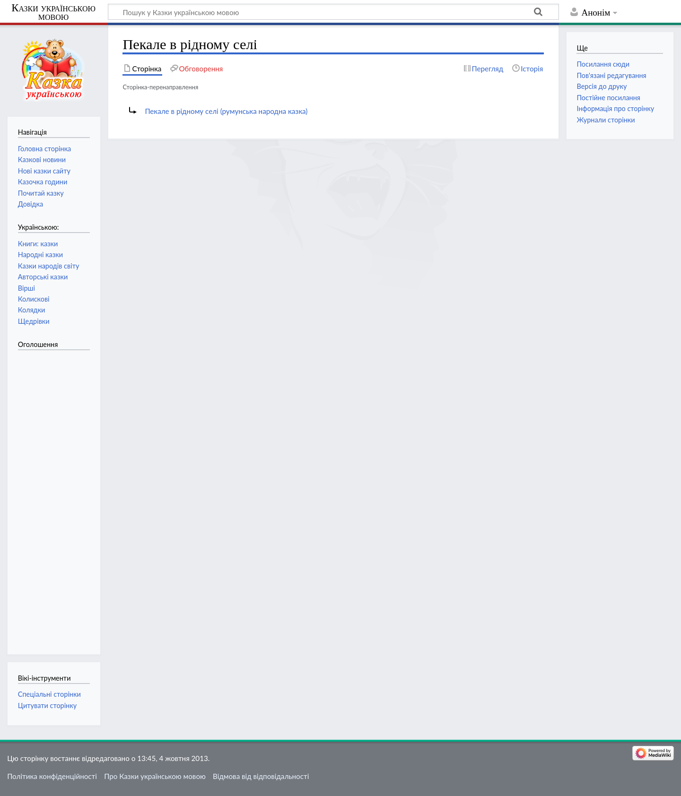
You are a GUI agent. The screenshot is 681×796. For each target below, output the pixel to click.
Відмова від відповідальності (261, 776)
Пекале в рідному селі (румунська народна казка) (226, 111)
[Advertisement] (56, 497)
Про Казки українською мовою (155, 776)
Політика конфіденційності (52, 776)
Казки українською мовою (53, 12)
